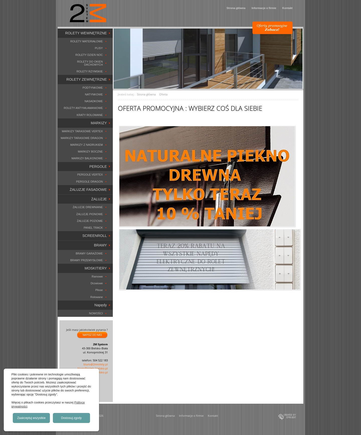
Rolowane (96, 297)
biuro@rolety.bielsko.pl (92, 368)
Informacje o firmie (263, 8)
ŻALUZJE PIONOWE (89, 214)
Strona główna (235, 8)
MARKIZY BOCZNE (90, 151)
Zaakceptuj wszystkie (31, 418)
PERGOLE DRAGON (89, 181)
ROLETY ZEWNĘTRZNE (86, 79)
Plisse (99, 290)
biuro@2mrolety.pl (95, 364)
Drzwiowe (97, 283)
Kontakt (287, 8)
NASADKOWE (93, 101)
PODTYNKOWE (92, 87)
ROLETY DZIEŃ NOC (89, 54)
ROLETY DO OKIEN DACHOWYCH (90, 63)
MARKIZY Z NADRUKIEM (86, 144)
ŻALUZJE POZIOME (90, 220)
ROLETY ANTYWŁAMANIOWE (83, 107)
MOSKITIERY (96, 268)
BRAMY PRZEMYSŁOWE (86, 260)
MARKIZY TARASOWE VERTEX (82, 131)
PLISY (99, 48)
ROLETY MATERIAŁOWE (86, 41)
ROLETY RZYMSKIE (89, 71)
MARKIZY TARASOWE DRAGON (82, 137)
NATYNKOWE (94, 94)
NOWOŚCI (96, 313)
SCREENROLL (94, 236)
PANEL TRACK (93, 227)
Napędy (100, 305)
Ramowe (97, 276)
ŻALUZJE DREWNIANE (88, 207)
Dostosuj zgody (71, 418)
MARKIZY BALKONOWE (87, 158)
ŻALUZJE (99, 199)
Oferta (163, 94)
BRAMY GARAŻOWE (89, 253)
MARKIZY (99, 123)
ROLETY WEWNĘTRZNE (86, 33)
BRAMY (100, 245)
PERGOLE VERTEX (90, 174)
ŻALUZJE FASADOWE (88, 190)
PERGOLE (98, 167)
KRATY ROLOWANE (90, 114)
